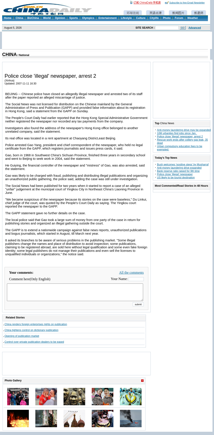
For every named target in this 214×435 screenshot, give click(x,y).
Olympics (88, 18)
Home (7, 18)
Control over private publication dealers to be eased (34, 345)
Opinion (60, 18)
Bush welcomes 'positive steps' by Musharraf (183, 164)
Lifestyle (126, 18)
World (47, 18)
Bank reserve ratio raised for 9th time (178, 171)
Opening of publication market (22, 339)
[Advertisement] (76, 369)
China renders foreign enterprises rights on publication (36, 327)
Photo (166, 18)
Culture (140, 18)
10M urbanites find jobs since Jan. (177, 133)
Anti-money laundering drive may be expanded (184, 130)
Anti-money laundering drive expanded (179, 167)
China (19, 18)
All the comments (131, 272)
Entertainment (107, 18)
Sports (73, 18)
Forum (179, 18)
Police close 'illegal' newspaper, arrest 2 (180, 136)
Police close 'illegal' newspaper (175, 174)
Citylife (154, 18)
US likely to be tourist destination (176, 177)
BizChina (33, 18)
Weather (192, 18)
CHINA (9, 54)
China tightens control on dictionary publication (31, 333)
